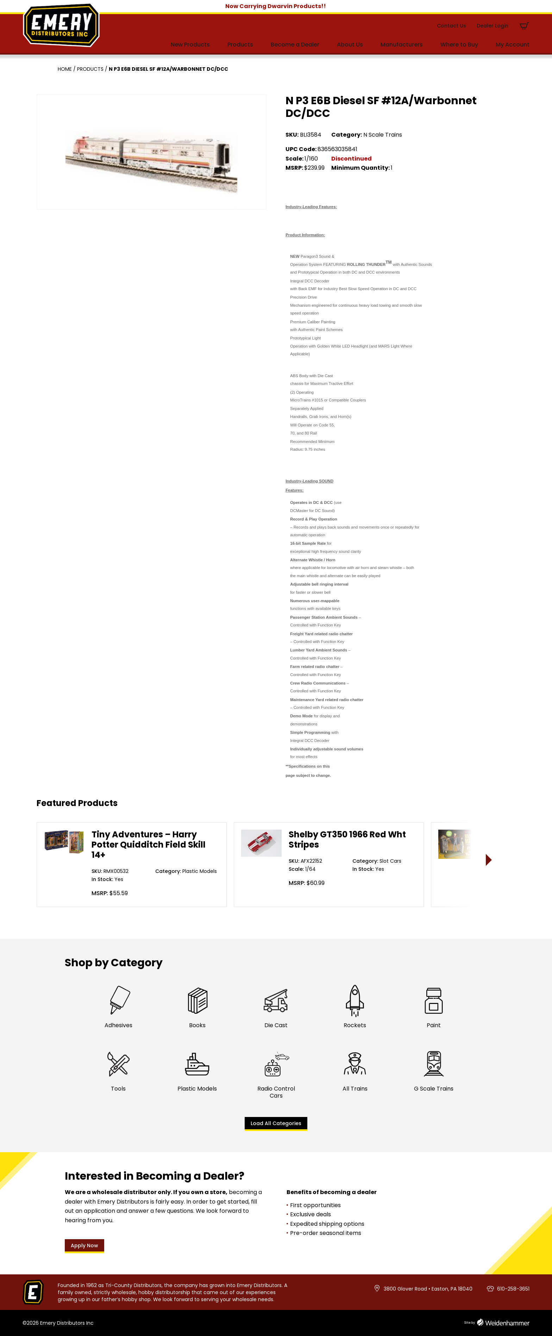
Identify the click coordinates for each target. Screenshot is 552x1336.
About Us (350, 44)
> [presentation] (489, 860)
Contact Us (451, 25)
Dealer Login (492, 25)
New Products (190, 44)
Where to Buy (459, 44)
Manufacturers (402, 44)
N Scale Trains (382, 135)
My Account (512, 44)
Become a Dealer (295, 44)
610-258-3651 (513, 1288)
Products (240, 44)
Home (65, 69)
